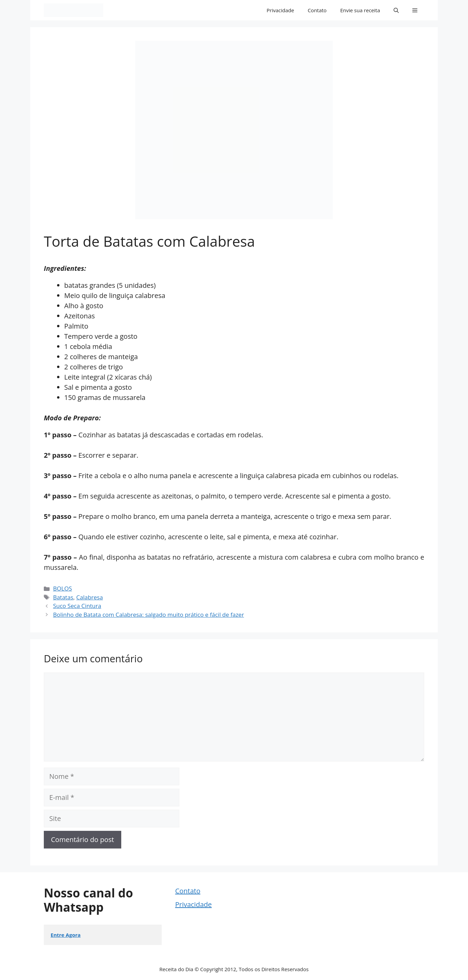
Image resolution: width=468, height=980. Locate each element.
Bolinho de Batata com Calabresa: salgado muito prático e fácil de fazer (148, 614)
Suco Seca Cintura (77, 606)
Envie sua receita (360, 10)
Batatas (63, 597)
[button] (396, 10)
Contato (317, 10)
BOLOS (62, 588)
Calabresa (89, 597)
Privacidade (280, 10)
